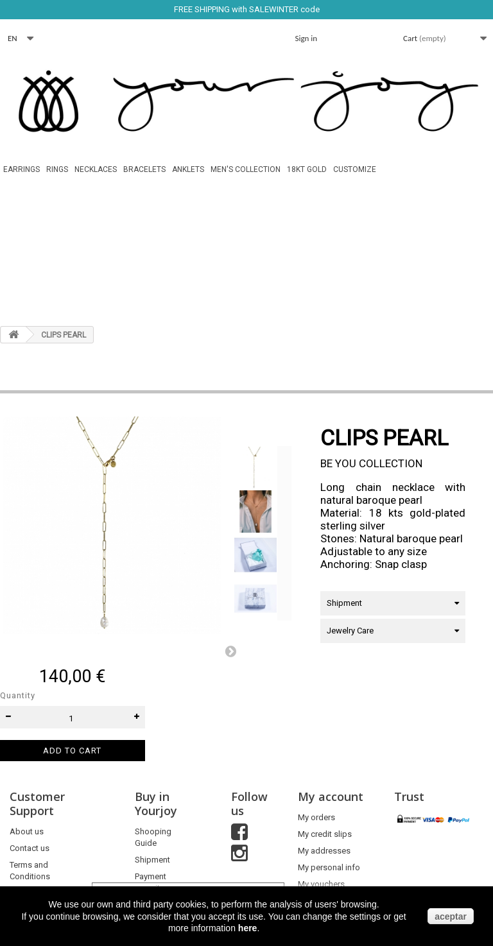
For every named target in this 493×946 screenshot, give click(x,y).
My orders (316, 817)
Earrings (21, 169)
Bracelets (144, 169)
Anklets (188, 169)
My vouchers (321, 884)
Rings (57, 169)
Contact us (29, 848)
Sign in (306, 38)
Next (230, 650)
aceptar (451, 916)
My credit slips (325, 834)
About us (27, 831)
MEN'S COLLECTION (246, 169)
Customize (354, 169)
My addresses (324, 851)
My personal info (329, 867)
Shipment (152, 859)
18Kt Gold (307, 169)
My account (330, 796)
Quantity (17, 695)
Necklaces (95, 169)
